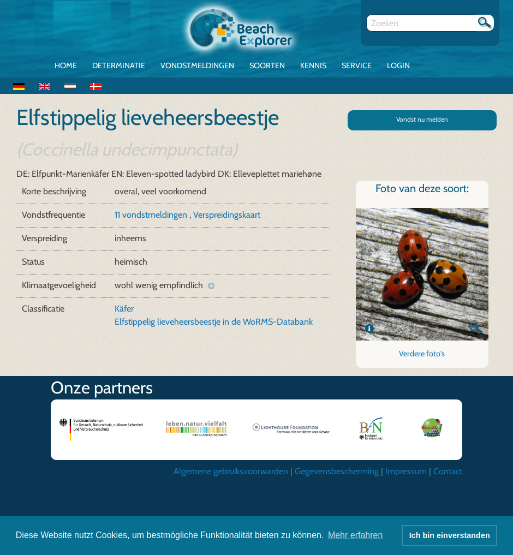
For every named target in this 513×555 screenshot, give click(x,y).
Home (66, 65)
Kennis (313, 65)
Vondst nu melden (422, 119)
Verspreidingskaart (226, 215)
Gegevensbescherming (337, 471)
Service (357, 65)
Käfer (124, 308)
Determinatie (118, 65)
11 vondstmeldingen (152, 215)
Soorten (267, 65)
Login (398, 65)
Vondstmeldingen (197, 65)
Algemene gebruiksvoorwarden (231, 471)
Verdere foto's (422, 354)
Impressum (406, 471)
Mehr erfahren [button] (355, 535)
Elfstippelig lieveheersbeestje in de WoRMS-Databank (214, 322)
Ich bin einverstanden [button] (449, 535)
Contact (447, 471)
